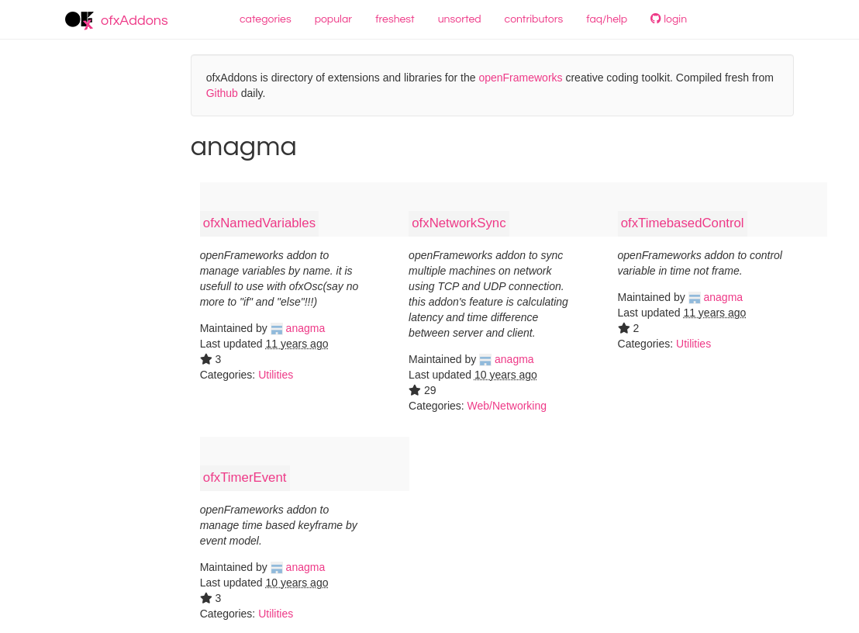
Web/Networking (507, 406)
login (668, 19)
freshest (395, 19)
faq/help (606, 19)
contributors (534, 19)
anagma (298, 328)
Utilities (275, 374)
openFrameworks (520, 77)
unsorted (459, 19)
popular (334, 19)
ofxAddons (116, 21)
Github (222, 93)
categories (266, 19)
